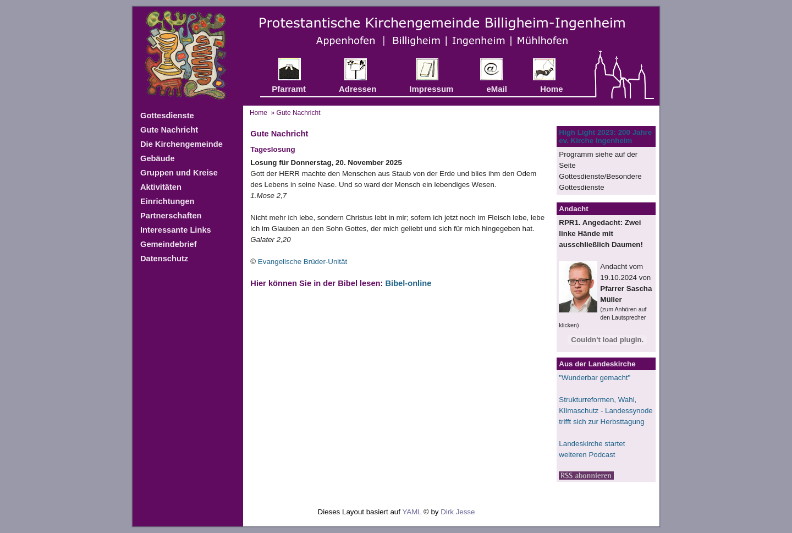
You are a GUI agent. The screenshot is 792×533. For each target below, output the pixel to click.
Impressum (431, 89)
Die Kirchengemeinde (181, 144)
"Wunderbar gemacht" (594, 377)
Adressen (357, 89)
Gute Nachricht (169, 129)
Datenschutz (164, 258)
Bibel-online (408, 283)
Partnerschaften (171, 215)
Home (551, 89)
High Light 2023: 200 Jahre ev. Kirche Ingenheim (605, 136)
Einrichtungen (167, 201)
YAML (411, 512)
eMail (496, 89)
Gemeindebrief (168, 244)
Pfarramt (289, 89)
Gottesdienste (167, 115)
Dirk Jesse (458, 512)
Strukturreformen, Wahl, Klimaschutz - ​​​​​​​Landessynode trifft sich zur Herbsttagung (605, 410)
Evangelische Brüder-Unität (302, 261)
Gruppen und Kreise (179, 172)
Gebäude (157, 158)
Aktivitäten (161, 187)
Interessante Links (175, 230)
